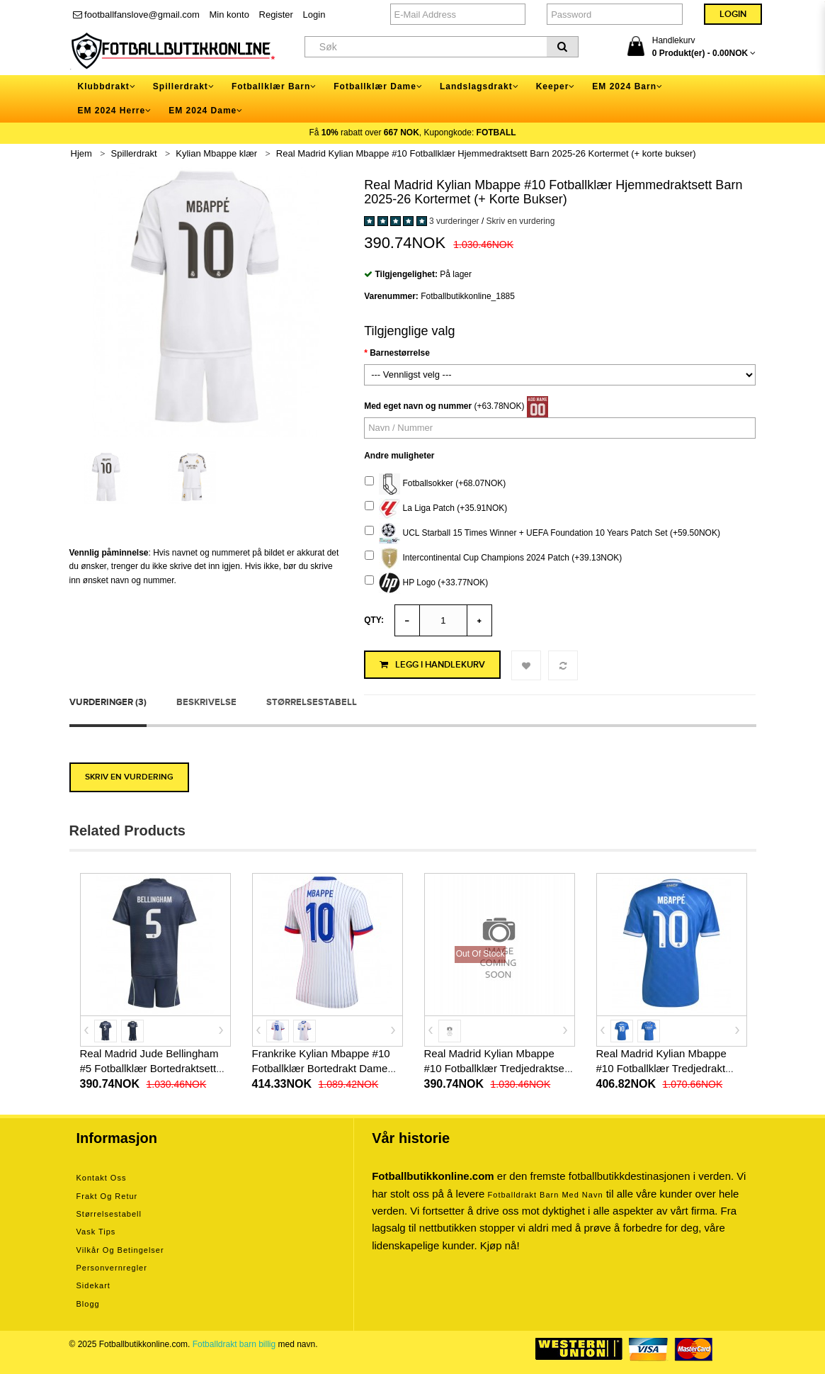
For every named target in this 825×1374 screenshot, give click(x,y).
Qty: (374, 620)
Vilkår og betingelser (120, 1250)
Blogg (88, 1304)
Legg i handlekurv (432, 664)
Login (314, 14)
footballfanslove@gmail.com (136, 14)
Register (276, 14)
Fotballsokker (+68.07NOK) (435, 484)
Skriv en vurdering (521, 221)
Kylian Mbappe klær (216, 153)
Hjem (81, 153)
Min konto (229, 14)
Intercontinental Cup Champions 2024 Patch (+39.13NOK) (493, 558)
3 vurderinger (454, 221)
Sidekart (93, 1285)
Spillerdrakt (134, 153)
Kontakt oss (101, 1177)
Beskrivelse (206, 702)
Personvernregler (111, 1267)
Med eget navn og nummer (418, 406)
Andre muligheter (399, 456)
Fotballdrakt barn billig (234, 1344)
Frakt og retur (107, 1196)
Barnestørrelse (400, 353)
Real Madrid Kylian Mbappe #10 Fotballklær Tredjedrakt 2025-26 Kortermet (661, 1068)
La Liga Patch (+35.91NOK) (436, 508)
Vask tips (96, 1231)
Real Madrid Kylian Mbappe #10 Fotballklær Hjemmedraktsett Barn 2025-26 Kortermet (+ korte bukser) (486, 153)
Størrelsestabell (311, 702)
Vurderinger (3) (108, 702)
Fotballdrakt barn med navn (545, 1194)
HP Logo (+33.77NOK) (426, 583)
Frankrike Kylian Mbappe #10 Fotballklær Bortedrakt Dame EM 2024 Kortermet (321, 1068)
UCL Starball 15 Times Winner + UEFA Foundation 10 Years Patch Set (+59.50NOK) (542, 533)
